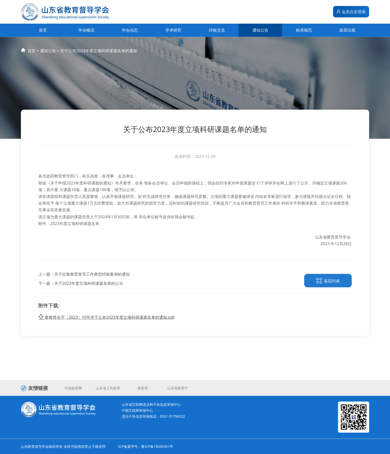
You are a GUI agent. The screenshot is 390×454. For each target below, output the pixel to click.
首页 (43, 30)
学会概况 (86, 30)
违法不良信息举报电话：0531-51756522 (153, 416)
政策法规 (347, 30)
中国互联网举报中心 (137, 410)
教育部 (143, 388)
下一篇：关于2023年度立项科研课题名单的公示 (80, 292)
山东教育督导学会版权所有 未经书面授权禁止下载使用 (63, 446)
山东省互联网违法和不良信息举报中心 (151, 404)
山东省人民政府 (108, 388)
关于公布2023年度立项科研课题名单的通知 (98, 55)
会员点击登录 (351, 11)
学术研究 (173, 30)
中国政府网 (73, 388)
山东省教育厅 (177, 388)
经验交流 (217, 30)
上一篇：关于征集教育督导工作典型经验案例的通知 (84, 282)
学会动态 (130, 30)
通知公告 (260, 30)
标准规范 (304, 30)
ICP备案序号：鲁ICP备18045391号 (145, 446)
